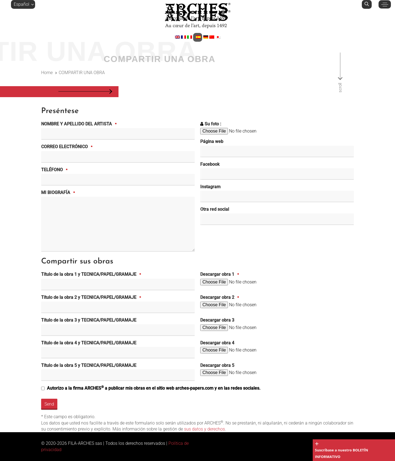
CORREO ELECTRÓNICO (67, 147)
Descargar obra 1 (220, 275)
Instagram (210, 186)
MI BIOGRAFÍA (59, 193)
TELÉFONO (55, 170)
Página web (211, 141)
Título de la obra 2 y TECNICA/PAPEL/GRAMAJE (92, 298)
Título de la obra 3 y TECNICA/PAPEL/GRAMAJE (88, 320)
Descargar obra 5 (217, 365)
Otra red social (214, 209)
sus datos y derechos (204, 429)
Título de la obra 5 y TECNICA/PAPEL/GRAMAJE (88, 365)
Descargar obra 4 (217, 342)
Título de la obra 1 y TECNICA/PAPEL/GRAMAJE (92, 275)
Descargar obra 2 (220, 298)
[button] (23, 4)
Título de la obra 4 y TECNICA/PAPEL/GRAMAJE (88, 342)
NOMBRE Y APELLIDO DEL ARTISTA (79, 124)
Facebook (209, 164)
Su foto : (213, 124)
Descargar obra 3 (217, 320)
